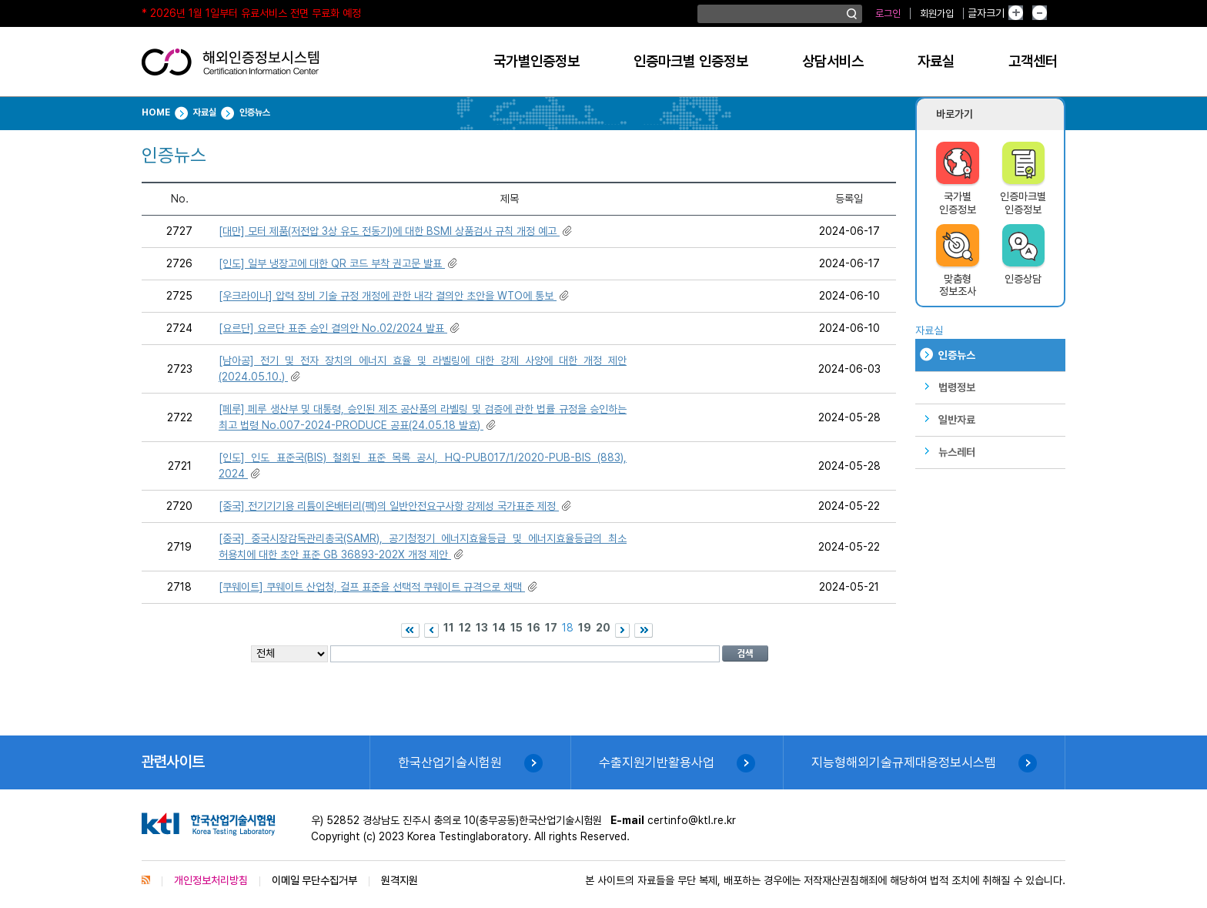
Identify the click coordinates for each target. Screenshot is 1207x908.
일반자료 (956, 420)
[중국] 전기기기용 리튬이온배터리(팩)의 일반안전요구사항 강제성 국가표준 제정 (396, 506)
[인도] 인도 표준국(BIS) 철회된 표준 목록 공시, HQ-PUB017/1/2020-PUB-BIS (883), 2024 (423, 465)
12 (465, 628)
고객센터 (1033, 61)
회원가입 (937, 13)
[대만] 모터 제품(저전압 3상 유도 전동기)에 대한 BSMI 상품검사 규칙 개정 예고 (396, 231)
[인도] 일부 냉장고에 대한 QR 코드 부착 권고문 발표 (339, 263)
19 (584, 628)
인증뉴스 (956, 355)
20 (603, 628)
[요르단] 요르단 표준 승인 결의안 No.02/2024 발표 (340, 328)
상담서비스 (833, 61)
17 (551, 628)
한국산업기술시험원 (450, 762)
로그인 (888, 13)
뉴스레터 (956, 452)
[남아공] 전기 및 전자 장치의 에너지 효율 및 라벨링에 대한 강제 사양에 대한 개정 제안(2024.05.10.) (423, 368)
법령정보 (956, 387)
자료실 (936, 61)
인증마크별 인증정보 (691, 61)
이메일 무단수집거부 (314, 880)
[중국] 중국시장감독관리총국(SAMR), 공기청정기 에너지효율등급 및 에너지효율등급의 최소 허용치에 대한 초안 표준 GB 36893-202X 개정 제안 (423, 546)
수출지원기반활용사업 (656, 762)
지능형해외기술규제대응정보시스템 (903, 762)
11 (448, 628)
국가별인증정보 (536, 61)
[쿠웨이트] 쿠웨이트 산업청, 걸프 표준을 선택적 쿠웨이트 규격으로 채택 (379, 587)
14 (499, 628)
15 (516, 628)
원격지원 (399, 880)
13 (482, 628)
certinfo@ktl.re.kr (691, 820)
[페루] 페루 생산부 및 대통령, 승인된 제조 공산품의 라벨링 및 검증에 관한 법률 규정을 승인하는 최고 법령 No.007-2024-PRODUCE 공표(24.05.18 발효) (423, 417)
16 (533, 628)
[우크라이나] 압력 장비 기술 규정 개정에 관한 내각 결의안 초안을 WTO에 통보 (395, 296)
